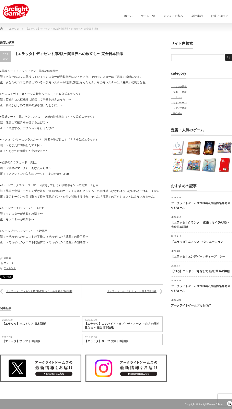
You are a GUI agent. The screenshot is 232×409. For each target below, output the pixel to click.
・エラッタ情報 (179, 86)
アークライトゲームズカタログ (191, 305)
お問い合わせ (219, 16)
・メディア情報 (179, 108)
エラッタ (8, 263)
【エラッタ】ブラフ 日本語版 (21, 341)
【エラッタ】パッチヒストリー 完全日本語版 (131, 291)
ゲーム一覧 (148, 16)
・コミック (176, 97)
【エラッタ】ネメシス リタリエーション (197, 241)
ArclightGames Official (211, 404)
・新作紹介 (176, 113)
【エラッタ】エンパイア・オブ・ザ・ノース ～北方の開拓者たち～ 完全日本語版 (121, 325)
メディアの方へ (173, 16)
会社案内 (197, 16)
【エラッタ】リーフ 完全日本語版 (106, 341)
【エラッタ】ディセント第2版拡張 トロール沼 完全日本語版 (39, 291)
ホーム (128, 16)
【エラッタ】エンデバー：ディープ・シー (198, 256)
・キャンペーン (179, 102)
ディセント (10, 268)
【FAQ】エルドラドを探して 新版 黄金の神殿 (200, 271)
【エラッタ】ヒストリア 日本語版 (24, 323)
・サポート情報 (179, 92)
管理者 (7, 257)
